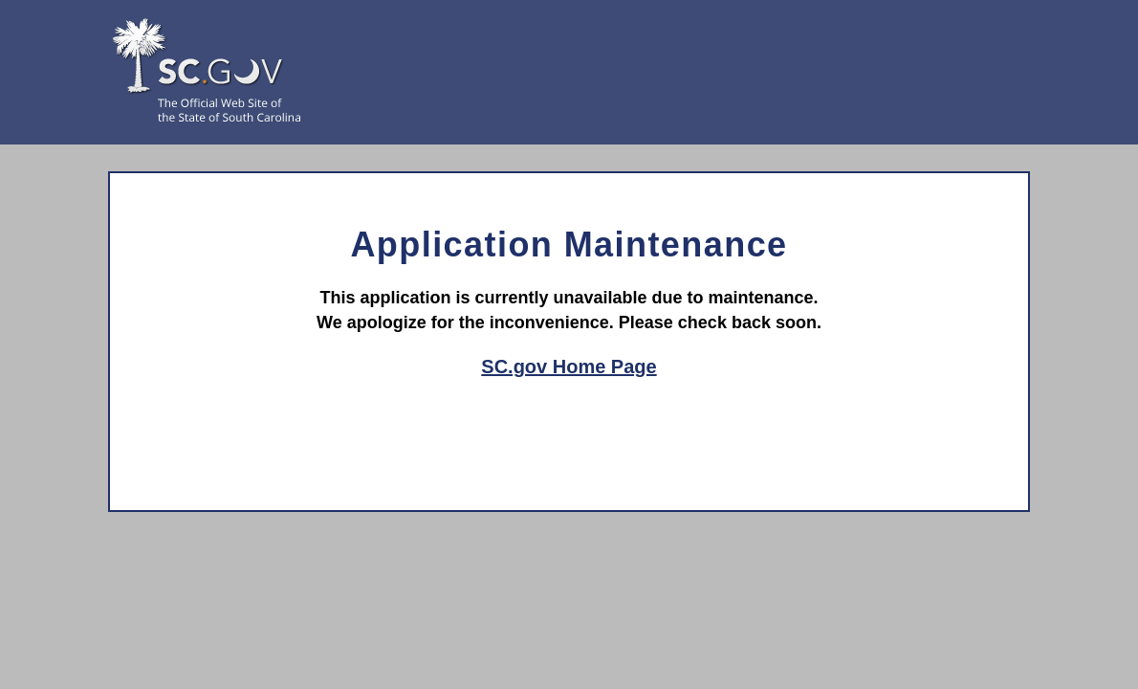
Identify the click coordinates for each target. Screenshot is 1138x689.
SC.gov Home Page (568, 366)
